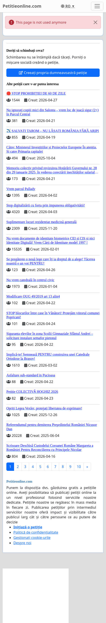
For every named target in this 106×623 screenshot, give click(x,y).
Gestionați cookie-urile (32, 537)
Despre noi (22, 542)
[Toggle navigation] (97, 6)
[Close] (95, 22)
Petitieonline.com (22, 6)
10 (79, 466)
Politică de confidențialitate (35, 532)
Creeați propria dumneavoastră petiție (53, 72)
